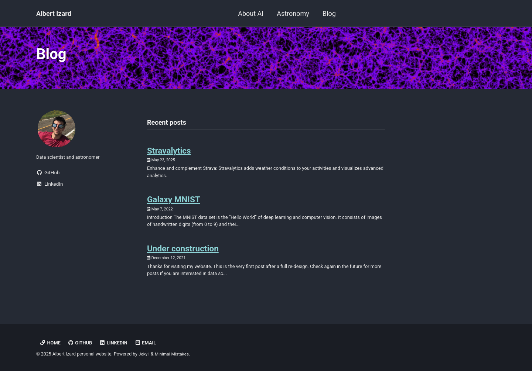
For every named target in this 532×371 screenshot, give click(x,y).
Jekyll (144, 354)
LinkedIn (115, 343)
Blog (329, 13)
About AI (250, 13)
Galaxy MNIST (173, 204)
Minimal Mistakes (173, 354)
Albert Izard (53, 13)
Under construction (183, 255)
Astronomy (293, 13)
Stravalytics (169, 153)
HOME (50, 343)
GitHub (81, 343)
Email (148, 343)
